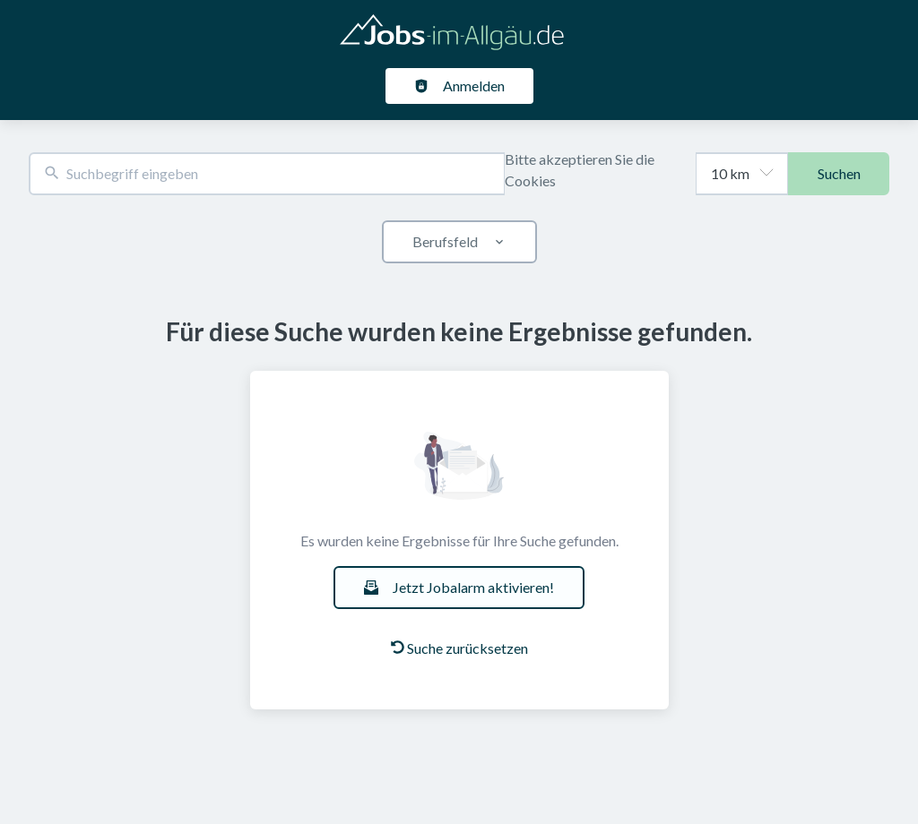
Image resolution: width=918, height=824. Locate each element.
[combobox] (267, 174)
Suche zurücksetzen (459, 648)
